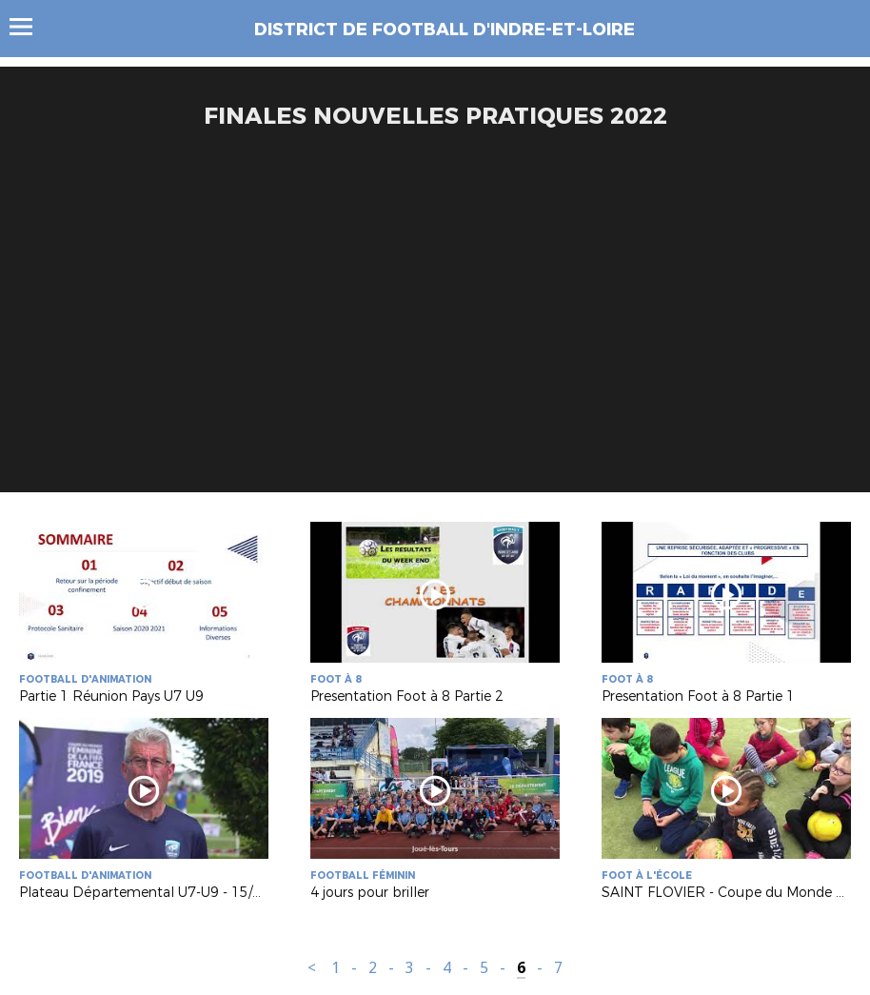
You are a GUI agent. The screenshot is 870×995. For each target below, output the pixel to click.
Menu (30, 26)
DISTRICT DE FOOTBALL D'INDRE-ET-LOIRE (444, 29)
